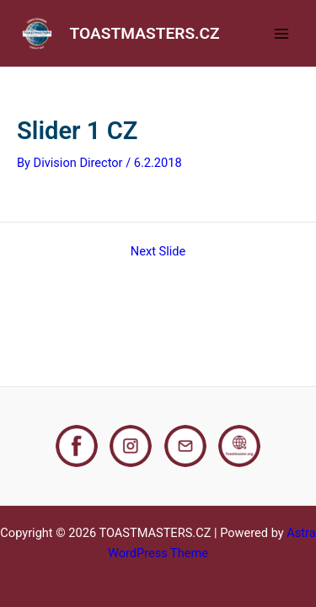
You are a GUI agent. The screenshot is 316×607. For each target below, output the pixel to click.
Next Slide (158, 251)
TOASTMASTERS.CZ (145, 33)
